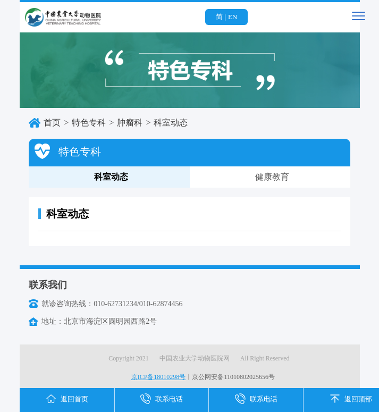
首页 (52, 122)
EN (232, 17)
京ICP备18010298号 (158, 377)
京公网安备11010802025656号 (233, 377)
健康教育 (272, 176)
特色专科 (89, 122)
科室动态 (80, 184)
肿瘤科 (129, 122)
